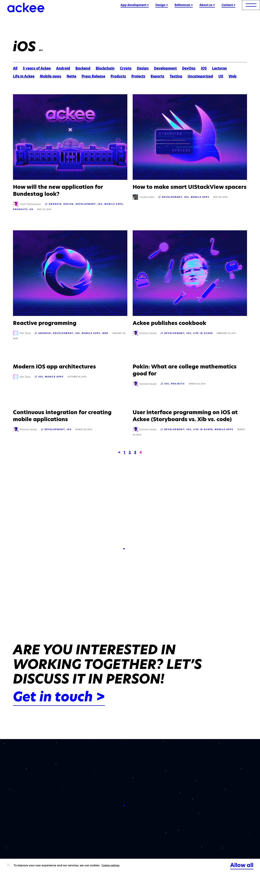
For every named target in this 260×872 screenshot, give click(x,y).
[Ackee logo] (25, 7)
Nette (71, 76)
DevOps (189, 68)
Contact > (228, 5)
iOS (204, 68)
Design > (161, 5)
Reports (157, 76)
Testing (176, 76)
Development (165, 68)
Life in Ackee (23, 76)
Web (233, 76)
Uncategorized (200, 76)
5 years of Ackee (37, 68)
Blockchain (105, 68)
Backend (82, 68)
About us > (207, 5)
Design (143, 68)
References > (184, 5)
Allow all (241, 865)
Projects (138, 76)
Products (118, 76)
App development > (135, 5)
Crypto (125, 68)
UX (220, 76)
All (15, 68)
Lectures (219, 68)
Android (63, 68)
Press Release (93, 76)
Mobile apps (50, 76)
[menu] (251, 5)
